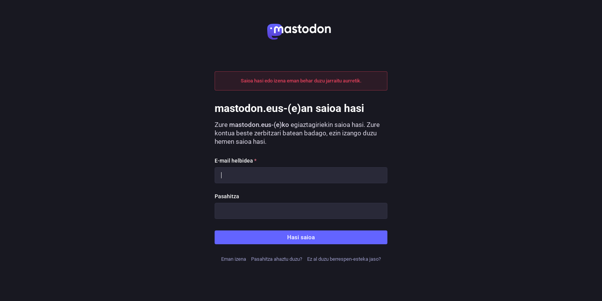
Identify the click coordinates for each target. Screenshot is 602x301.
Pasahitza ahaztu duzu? (276, 259)
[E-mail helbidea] (301, 175)
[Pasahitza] (301, 211)
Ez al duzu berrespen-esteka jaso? (344, 259)
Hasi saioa (301, 237)
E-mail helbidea (235, 161)
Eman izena (233, 259)
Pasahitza (227, 196)
